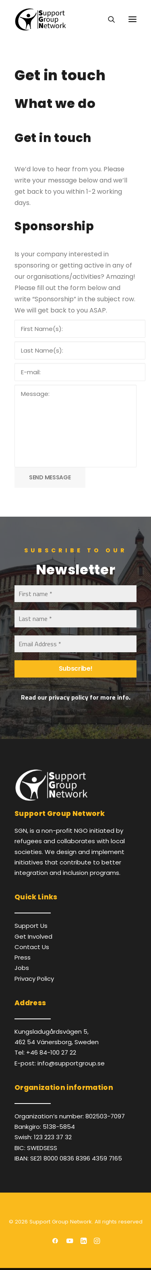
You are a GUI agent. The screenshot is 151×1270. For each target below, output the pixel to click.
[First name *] (75, 593)
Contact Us (31, 947)
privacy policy (68, 697)
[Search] (108, 19)
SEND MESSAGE (50, 477)
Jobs (21, 968)
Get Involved (33, 936)
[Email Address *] (75, 643)
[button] (132, 19)
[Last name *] (75, 618)
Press (22, 957)
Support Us (31, 925)
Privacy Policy (34, 978)
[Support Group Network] (40, 19)
